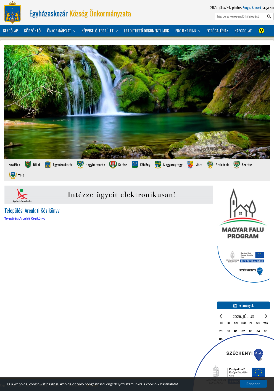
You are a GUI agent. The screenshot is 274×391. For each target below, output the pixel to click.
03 (251, 331)
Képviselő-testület (100, 30)
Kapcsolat (243, 31)
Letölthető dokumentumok (146, 31)
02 (243, 331)
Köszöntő (32, 31)
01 (235, 331)
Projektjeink (187, 30)
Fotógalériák (217, 31)
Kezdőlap (10, 31)
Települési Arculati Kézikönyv (24, 218)
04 (258, 331)
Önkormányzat (61, 30)
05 (265, 331)
